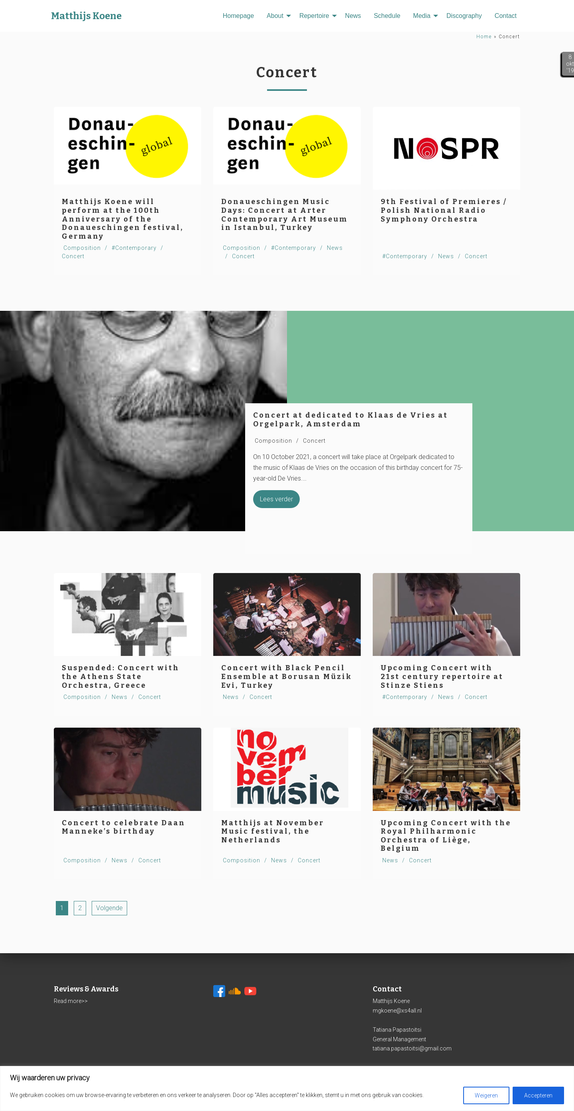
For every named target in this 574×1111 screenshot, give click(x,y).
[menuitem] (238, 16)
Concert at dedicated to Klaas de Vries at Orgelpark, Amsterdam (350, 419)
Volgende (109, 908)
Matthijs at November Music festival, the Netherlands (272, 831)
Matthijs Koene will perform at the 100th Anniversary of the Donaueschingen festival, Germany (122, 218)
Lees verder (276, 499)
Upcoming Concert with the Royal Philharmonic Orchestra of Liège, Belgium (446, 836)
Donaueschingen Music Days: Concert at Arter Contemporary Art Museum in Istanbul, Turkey (284, 214)
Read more (67, 1001)
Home (484, 36)
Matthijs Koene (86, 16)
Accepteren (538, 1095)
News (446, 256)
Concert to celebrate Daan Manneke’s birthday (123, 827)
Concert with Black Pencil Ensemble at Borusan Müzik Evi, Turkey (286, 676)
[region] (287, 1088)
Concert (73, 256)
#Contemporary (134, 248)
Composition (82, 248)
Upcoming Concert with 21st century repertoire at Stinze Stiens (442, 676)
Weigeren (486, 1095)
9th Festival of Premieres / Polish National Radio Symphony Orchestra (444, 210)
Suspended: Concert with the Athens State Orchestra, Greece (120, 676)
